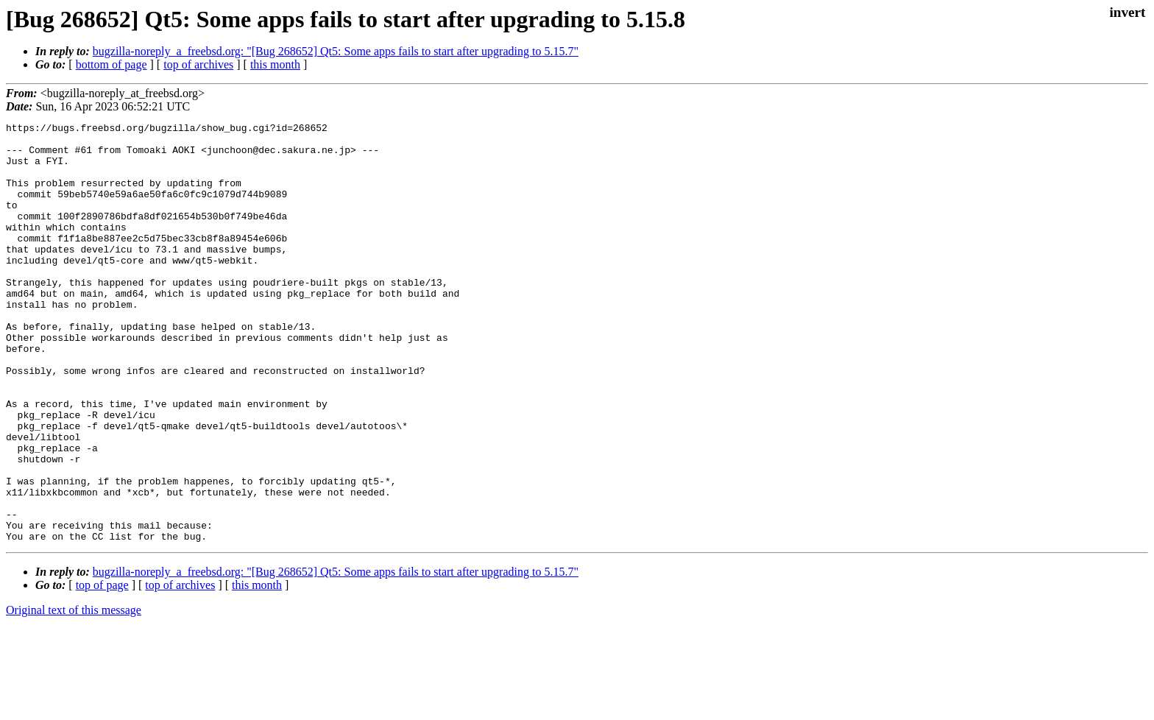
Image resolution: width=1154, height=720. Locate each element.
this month (275, 64)
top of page (102, 669)
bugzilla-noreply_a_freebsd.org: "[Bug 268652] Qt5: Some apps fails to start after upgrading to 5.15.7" (335, 51)
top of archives (198, 64)
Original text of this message (73, 694)
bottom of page (111, 64)
